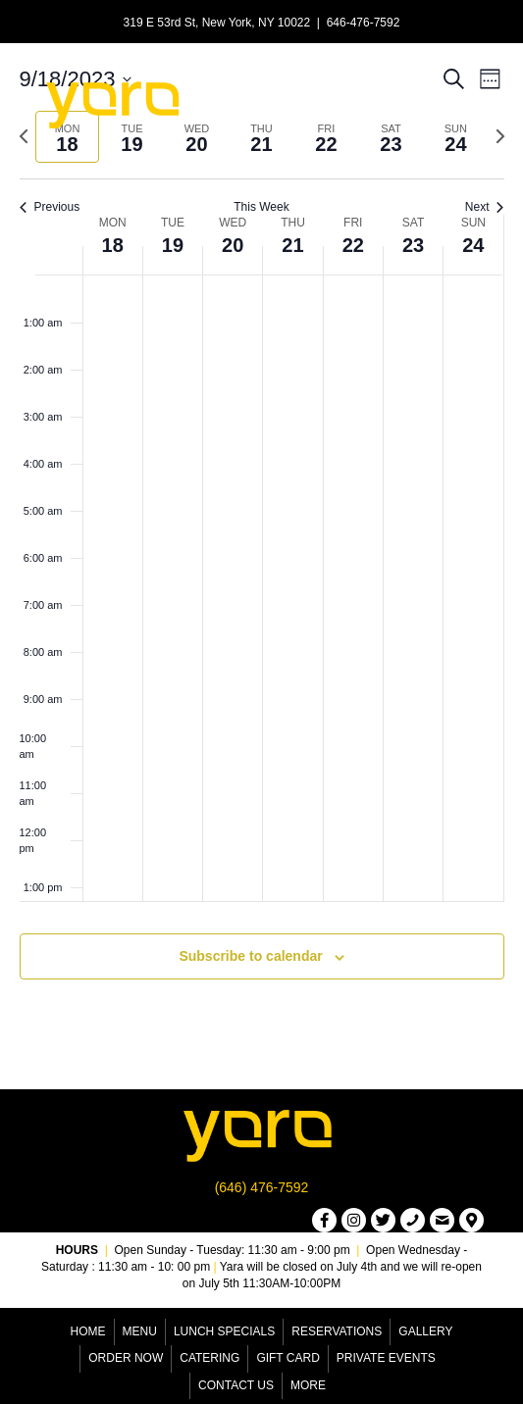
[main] (261, 544)
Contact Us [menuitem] (236, 1385)
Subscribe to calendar (250, 956)
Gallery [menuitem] (425, 1331)
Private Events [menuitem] (386, 1358)
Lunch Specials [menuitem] (224, 1331)
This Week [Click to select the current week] (261, 207)
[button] (324, 1220)
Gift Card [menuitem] (287, 1358)
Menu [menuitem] (140, 1331)
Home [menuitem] (88, 1331)
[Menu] (358, 103)
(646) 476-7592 (262, 1187)
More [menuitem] (308, 1385)
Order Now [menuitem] (125, 1358)
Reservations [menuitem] (336, 1331)
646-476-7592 (363, 22)
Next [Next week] (484, 207)
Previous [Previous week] (50, 207)
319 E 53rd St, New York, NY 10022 (217, 22)
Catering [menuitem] (209, 1358)
